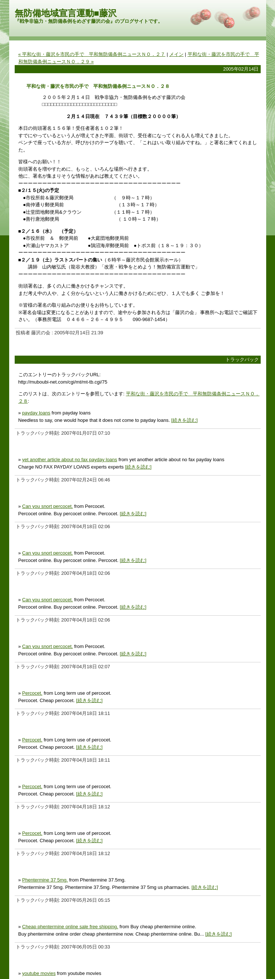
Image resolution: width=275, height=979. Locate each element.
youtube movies (38, 973)
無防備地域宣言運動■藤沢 (66, 13)
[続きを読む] (184, 420)
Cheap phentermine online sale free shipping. (70, 926)
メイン (176, 54)
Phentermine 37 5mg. (45, 880)
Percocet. (32, 693)
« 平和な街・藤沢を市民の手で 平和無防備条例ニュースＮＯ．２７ (92, 54)
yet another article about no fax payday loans (69, 459)
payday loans (36, 413)
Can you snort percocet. (47, 506)
